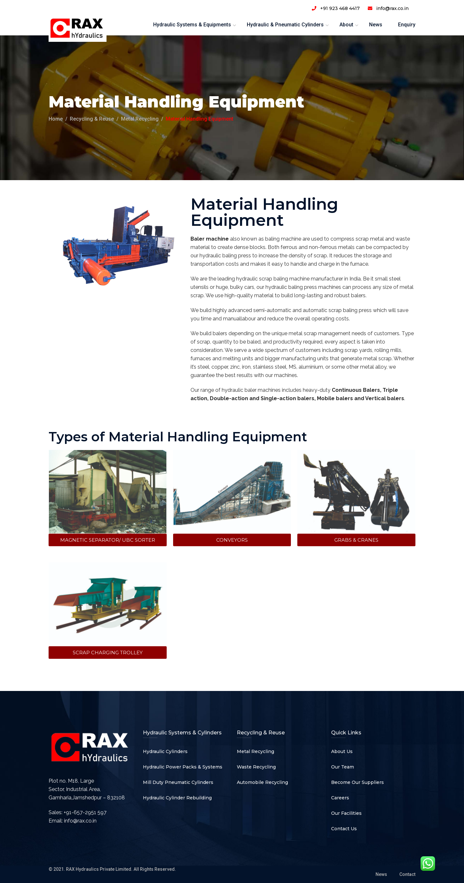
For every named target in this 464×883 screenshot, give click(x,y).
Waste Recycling (256, 767)
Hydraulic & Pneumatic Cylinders (285, 25)
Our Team (342, 767)
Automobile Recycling (262, 782)
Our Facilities (346, 813)
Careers (340, 798)
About (346, 25)
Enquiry (406, 25)
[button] (108, 540)
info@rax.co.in (80, 821)
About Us (342, 751)
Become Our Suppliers (357, 782)
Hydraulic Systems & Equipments (192, 25)
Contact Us (344, 829)
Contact (407, 874)
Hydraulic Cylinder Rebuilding (177, 798)
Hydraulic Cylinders (165, 751)
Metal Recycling (140, 119)
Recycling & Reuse (92, 119)
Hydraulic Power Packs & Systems (182, 767)
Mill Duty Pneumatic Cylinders (178, 782)
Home (56, 119)
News (375, 25)
